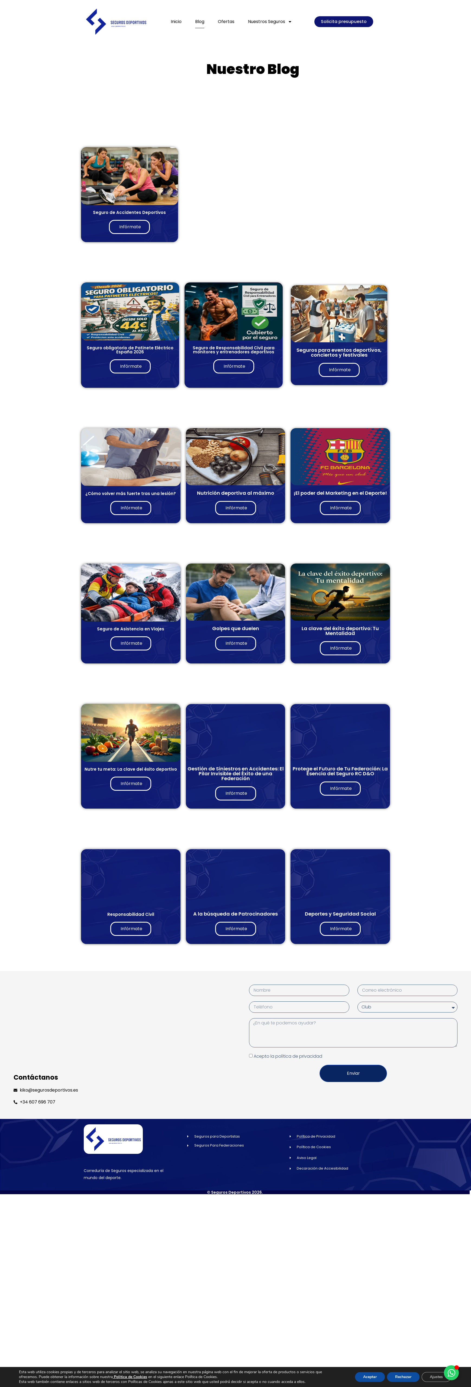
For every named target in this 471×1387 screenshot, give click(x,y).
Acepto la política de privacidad (288, 1056)
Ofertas (226, 21)
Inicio (176, 21)
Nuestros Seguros (270, 22)
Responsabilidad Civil (130, 914)
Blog (199, 21)
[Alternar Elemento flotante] (451, 1372)
